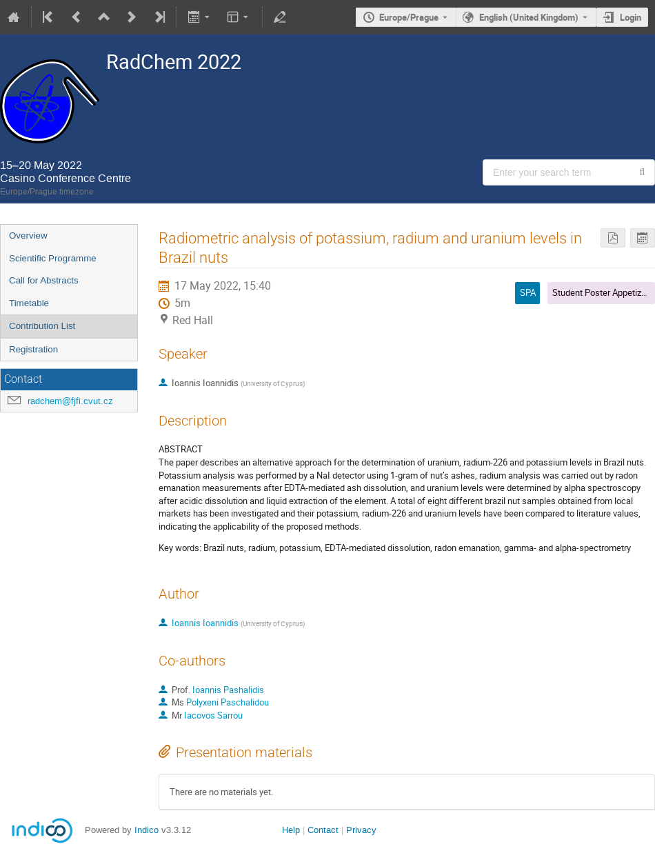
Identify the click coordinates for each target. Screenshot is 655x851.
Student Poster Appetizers (603, 292)
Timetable (29, 303)
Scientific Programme (53, 258)
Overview (28, 235)
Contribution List (42, 326)
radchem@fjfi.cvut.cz (70, 401)
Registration (33, 349)
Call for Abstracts (44, 280)
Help (291, 830)
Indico (146, 830)
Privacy (361, 830)
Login (630, 17)
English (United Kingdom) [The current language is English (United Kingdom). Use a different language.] (528, 17)
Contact (323, 830)
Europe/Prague (409, 17)
